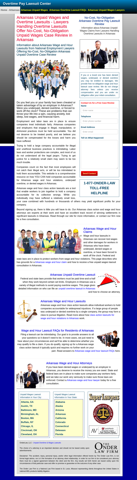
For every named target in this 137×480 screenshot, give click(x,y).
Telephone (86, 116)
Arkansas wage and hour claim (51, 262)
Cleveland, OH (29, 434)
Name (83, 106)
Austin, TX (26, 406)
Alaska (59, 406)
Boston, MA (27, 418)
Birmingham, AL (30, 414)
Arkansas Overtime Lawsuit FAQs (67, 10)
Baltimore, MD (29, 410)
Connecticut (62, 426)
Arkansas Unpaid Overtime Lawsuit (72, 274)
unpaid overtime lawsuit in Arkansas (77, 288)
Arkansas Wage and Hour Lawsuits (63, 301)
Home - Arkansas (10, 10)
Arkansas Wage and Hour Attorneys (69, 363)
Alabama (60, 402)
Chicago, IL (27, 426)
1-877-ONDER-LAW (99, 183)
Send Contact (89, 173)
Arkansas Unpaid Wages (34, 10)
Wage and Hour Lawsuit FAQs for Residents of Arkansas (57, 330)
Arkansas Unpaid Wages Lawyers (106, 10)
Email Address (88, 127)
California (60, 418)
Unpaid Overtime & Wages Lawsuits (47, 443)
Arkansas (60, 414)
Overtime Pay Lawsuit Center (27, 3)
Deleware (60, 430)
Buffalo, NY (27, 422)
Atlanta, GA (27, 402)
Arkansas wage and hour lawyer (83, 380)
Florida (59, 434)
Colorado (60, 422)
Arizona (59, 410)
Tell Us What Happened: (92, 138)
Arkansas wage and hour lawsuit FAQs (94, 351)
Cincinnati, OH (29, 430)
